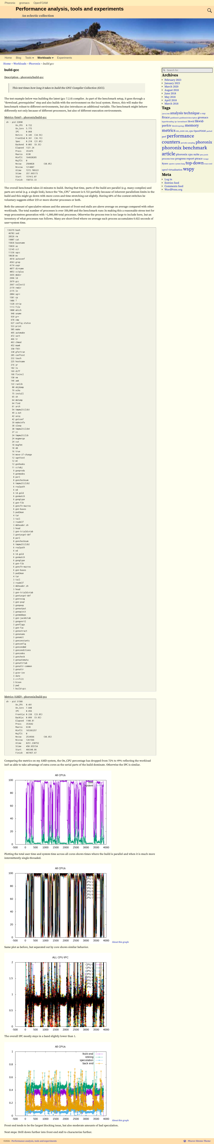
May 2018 (170, 97)
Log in (168, 179)
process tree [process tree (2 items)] (168, 158)
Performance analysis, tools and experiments (70, 9)
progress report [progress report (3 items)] (184, 158)
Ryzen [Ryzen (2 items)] (165, 163)
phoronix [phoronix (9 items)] (204, 142)
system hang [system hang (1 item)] (180, 164)
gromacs (24, 3)
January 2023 (172, 83)
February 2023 (173, 80)
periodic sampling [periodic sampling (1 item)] (188, 143)
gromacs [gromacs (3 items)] (203, 117)
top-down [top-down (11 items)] (195, 163)
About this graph (120, 942)
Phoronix (10, 3)
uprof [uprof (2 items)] (165, 169)
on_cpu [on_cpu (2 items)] (189, 131)
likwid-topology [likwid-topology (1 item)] (178, 126)
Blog (18, 57)
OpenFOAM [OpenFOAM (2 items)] (200, 131)
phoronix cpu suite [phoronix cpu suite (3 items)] (187, 154)
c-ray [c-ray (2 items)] (202, 113)
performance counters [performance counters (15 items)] (178, 139)
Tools (30, 58)
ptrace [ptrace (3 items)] (198, 158)
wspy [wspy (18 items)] (188, 169)
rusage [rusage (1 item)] (205, 159)
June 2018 (170, 93)
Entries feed (172, 183)
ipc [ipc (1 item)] (176, 122)
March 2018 (171, 103)
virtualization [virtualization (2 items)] (175, 169)
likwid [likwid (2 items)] (191, 121)
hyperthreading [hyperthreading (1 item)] (168, 122)
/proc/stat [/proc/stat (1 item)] (166, 113)
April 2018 (171, 100)
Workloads (46, 58)
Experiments (64, 57)
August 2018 (172, 90)
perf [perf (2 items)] (164, 136)
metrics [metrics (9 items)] (168, 130)
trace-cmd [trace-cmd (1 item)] (208, 164)
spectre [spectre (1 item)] (172, 164)
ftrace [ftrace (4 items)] (166, 117)
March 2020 (171, 86)
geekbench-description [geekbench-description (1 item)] (188, 118)
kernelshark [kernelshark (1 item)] (182, 122)
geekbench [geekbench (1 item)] (174, 118)
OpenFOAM (41, 3)
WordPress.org (173, 189)
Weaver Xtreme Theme (199, 1141)
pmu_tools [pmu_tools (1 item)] (204, 155)
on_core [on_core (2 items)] (180, 131)
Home (8, 57)
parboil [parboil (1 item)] (209, 131)
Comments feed (174, 186)
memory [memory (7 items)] (192, 125)
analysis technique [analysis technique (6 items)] (185, 113)
